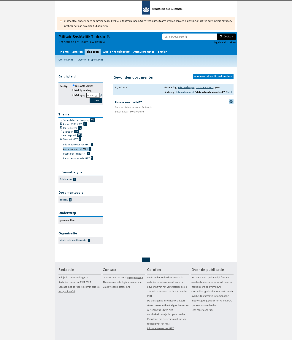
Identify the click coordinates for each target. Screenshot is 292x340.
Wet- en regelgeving (116, 52)
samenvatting (231, 101)
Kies (101, 95)
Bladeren (92, 52)
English (162, 52)
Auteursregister (143, 52)
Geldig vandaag (83, 90)
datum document (185, 92)
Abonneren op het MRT (90, 59)
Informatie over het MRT (160, 328)
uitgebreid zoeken (224, 42)
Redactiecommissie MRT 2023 (74, 282)
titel (229, 92)
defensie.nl (124, 286)
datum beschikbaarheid (209, 92)
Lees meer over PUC (202, 310)
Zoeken (228, 36)
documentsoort (204, 87)
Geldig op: (80, 95)
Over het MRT (65, 59)
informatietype (186, 87)
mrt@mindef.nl (66, 291)
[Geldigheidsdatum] (93, 95)
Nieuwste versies (84, 86)
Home (64, 52)
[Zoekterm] (189, 37)
